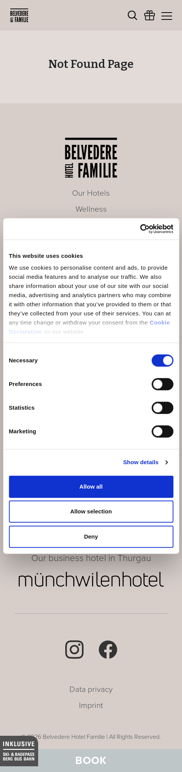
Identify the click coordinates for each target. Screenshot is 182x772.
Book (91, 760)
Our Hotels (91, 193)
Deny (91, 536)
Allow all (91, 486)
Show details (141, 462)
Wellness (91, 209)
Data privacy (91, 689)
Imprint (91, 705)
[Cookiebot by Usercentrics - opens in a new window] (139, 229)
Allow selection (91, 511)
